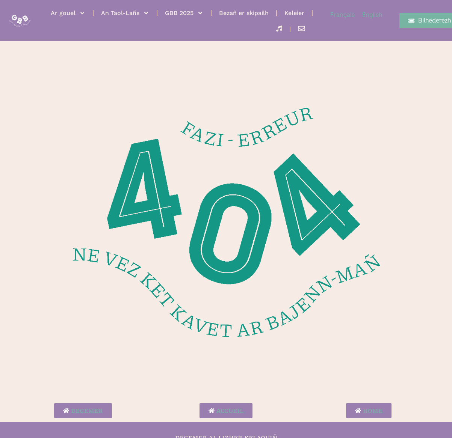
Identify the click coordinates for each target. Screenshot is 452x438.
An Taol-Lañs (125, 13)
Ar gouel (68, 13)
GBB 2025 (184, 13)
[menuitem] (342, 15)
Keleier (294, 13)
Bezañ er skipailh (244, 13)
